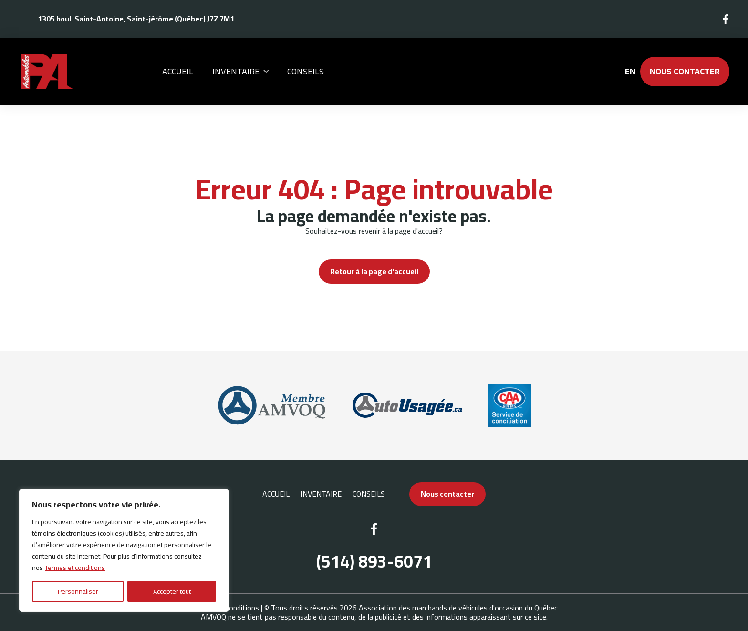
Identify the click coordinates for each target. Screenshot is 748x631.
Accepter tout (172, 591)
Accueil (177, 71)
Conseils (305, 71)
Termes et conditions (75, 567)
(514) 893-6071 (374, 561)
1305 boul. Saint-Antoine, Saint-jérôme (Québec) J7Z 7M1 (136, 18)
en (629, 71)
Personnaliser (78, 591)
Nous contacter (685, 71)
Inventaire (236, 71)
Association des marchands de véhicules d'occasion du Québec (458, 607)
